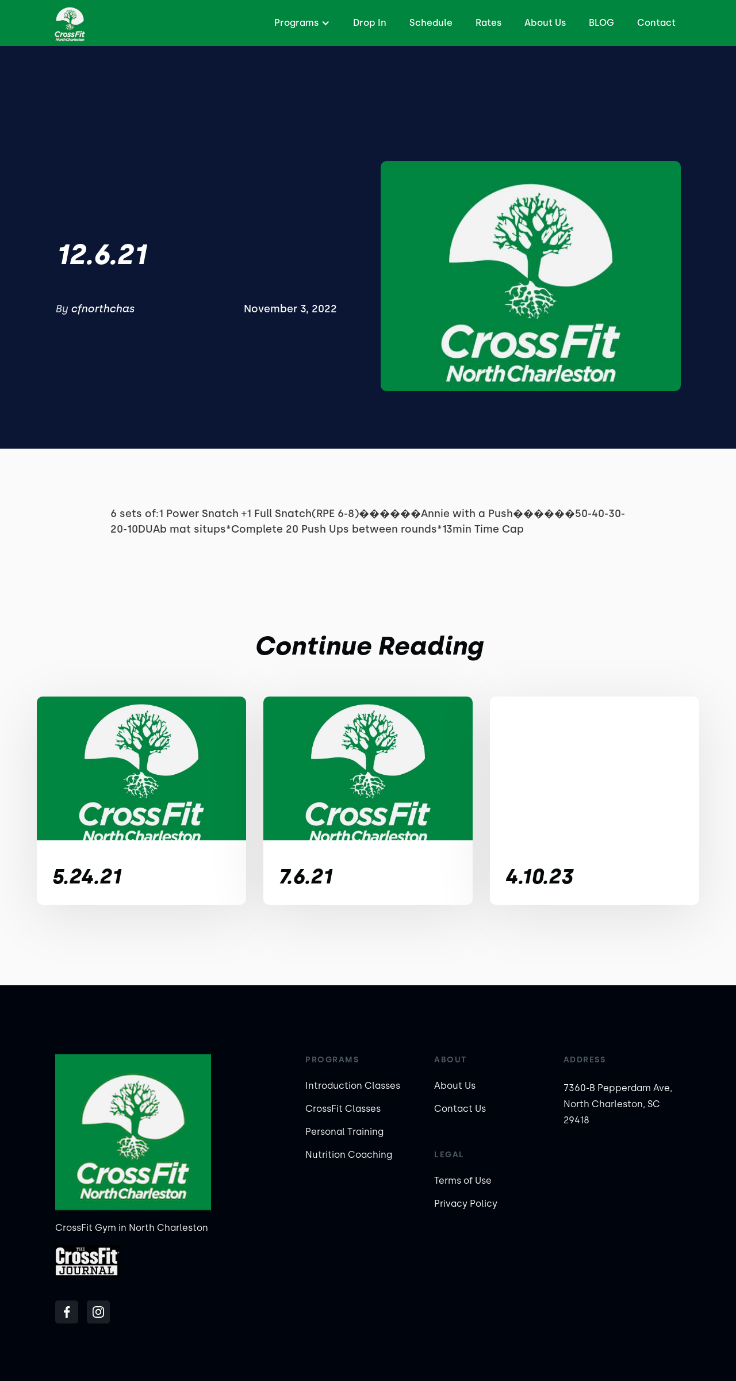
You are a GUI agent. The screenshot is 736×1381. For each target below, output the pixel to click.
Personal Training (344, 1131)
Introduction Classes (352, 1085)
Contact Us (460, 1108)
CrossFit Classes (343, 1108)
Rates (488, 22)
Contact (656, 22)
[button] (301, 23)
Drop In (369, 22)
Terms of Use (463, 1180)
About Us (545, 22)
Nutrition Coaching (348, 1154)
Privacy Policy (465, 1203)
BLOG (601, 22)
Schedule (431, 22)
